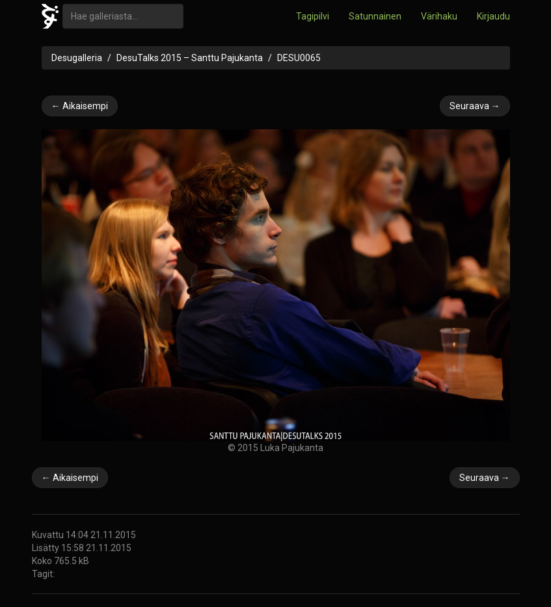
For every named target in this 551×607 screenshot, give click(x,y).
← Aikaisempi (79, 106)
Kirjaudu (493, 16)
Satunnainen (375, 16)
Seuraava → (475, 106)
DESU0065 (299, 58)
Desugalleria (76, 58)
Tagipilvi (312, 16)
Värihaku (439, 16)
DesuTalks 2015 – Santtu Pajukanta (189, 58)
